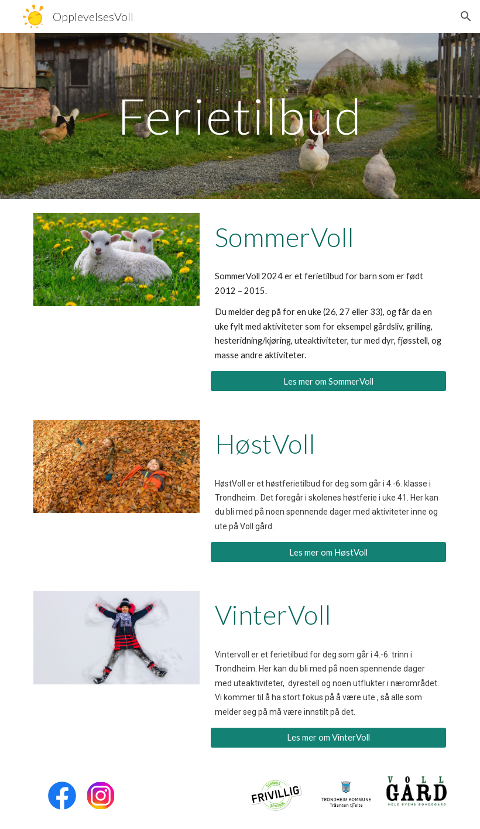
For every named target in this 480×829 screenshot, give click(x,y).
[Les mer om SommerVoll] (328, 381)
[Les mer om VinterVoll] (328, 737)
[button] (466, 16)
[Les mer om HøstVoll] (328, 552)
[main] (240, 115)
